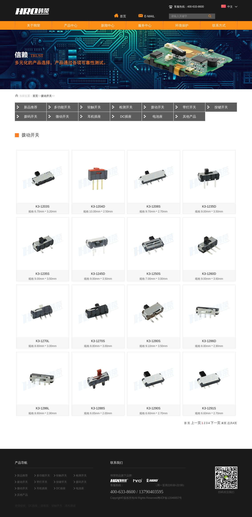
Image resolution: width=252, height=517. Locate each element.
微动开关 (62, 116)
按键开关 (221, 107)
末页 (223, 423)
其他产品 (189, 116)
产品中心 (70, 25)
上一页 (196, 423)
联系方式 (219, 25)
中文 (229, 6)
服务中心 (144, 25)
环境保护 (182, 25)
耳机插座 (94, 116)
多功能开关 (62, 107)
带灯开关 (189, 107)
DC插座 (126, 116)
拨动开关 (46, 95)
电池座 (158, 116)
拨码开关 (30, 116)
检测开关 (126, 107)
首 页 (187, 423)
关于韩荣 (33, 25)
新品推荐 (30, 107)
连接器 (45, 505)
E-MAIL (149, 15)
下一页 (215, 423)
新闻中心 (107, 25)
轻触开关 (94, 107)
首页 (123, 15)
